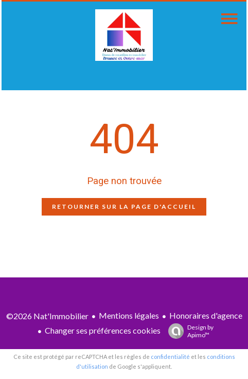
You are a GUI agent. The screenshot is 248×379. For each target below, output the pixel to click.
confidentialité (170, 356)
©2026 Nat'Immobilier (47, 316)
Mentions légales (129, 315)
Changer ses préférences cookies (103, 330)
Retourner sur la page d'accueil (124, 206)
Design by (188, 331)
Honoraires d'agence (205, 315)
